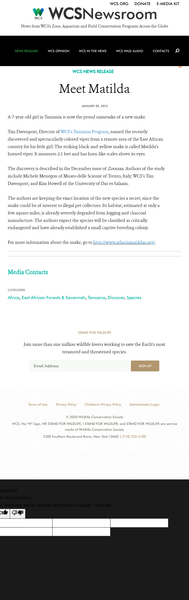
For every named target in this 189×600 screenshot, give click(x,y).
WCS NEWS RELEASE (93, 71)
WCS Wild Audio (129, 51)
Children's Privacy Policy (103, 404)
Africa (13, 297)
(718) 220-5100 (134, 436)
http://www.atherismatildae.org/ (124, 242)
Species (134, 297)
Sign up (145, 366)
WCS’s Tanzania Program (84, 132)
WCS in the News (92, 51)
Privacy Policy (66, 404)
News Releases (26, 51)
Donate (142, 3)
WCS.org (119, 3)
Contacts (161, 51)
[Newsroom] (94, 15)
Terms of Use (38, 404)
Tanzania (96, 297)
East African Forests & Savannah (53, 297)
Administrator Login (145, 404)
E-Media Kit (168, 3)
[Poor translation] (17, 513)
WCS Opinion (58, 51)
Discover (116, 297)
